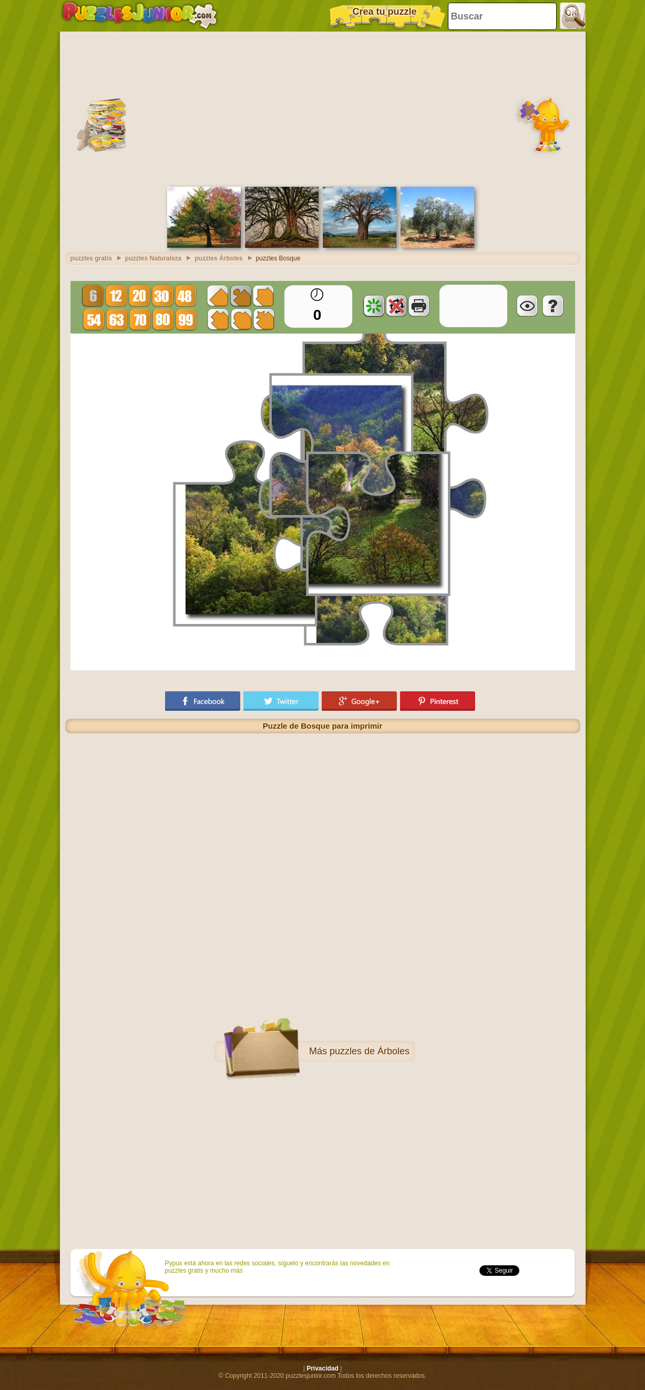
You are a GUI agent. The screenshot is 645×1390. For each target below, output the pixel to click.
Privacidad (322, 1368)
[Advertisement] (323, 108)
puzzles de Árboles (369, 1051)
